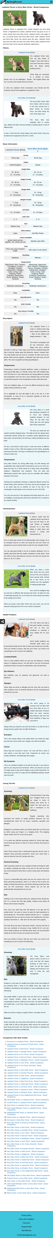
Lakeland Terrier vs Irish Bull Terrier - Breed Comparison (27, 1087)
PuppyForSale (26, 1227)
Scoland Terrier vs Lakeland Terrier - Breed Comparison (26, 1102)
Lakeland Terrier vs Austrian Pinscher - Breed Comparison (27, 1073)
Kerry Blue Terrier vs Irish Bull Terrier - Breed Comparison (27, 1162)
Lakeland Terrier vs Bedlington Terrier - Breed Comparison (27, 1060)
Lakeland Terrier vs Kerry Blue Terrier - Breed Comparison (27, 1070)
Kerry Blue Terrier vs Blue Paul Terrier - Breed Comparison (27, 1157)
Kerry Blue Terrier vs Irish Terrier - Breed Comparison (26, 1141)
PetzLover (26, 1223)
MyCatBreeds (26, 1230)
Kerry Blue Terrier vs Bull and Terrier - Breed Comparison (27, 1136)
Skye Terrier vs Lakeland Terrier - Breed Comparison (25, 1105)
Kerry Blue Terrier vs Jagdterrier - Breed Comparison (25, 1154)
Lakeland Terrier (24, 52)
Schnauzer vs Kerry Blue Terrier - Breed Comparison (25, 1120)
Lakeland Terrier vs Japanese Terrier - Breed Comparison (27, 1089)
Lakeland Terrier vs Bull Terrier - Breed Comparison (25, 1049)
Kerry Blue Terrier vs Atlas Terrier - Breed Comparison (26, 1151)
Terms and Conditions (26, 1219)
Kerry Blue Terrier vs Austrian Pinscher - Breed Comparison (28, 1148)
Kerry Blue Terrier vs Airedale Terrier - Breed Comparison (27, 1130)
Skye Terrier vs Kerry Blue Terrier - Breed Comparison (26, 1181)
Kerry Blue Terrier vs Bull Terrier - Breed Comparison (25, 1127)
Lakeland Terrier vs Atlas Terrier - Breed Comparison (25, 1076)
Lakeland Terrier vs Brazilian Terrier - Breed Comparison (27, 1092)
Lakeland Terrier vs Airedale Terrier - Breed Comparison (26, 1051)
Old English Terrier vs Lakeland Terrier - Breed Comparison (28, 1100)
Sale (32, 52)
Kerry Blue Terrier (24, 98)
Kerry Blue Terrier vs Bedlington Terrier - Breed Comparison (28, 1138)
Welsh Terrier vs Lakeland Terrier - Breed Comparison (26, 1117)
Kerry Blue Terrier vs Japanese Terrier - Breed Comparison (28, 1165)
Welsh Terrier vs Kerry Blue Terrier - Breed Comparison (26, 1193)
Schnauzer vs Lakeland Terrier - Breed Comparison (25, 1041)
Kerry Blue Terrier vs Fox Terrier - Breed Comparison (25, 1133)
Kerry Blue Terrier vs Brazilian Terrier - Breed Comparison (27, 1168)
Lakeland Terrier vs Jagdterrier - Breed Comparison (25, 1078)
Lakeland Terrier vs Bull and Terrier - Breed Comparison (26, 1057)
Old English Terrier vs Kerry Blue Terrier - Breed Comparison (28, 1175)
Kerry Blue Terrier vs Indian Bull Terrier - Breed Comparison (28, 1160)
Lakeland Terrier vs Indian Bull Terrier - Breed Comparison (27, 1084)
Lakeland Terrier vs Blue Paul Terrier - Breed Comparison (27, 1081)
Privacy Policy (27, 1215)
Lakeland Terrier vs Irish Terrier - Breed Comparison (25, 1063)
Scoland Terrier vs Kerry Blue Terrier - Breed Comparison (27, 1178)
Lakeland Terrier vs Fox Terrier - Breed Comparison (25, 1054)
